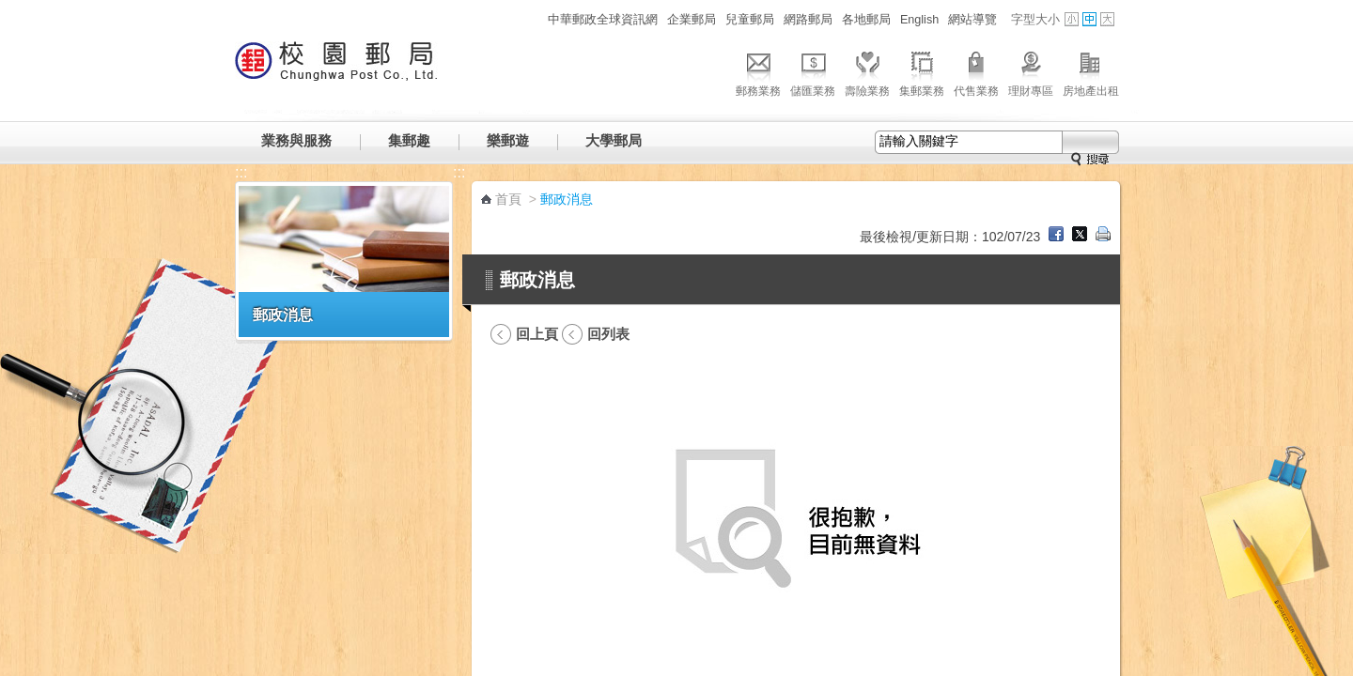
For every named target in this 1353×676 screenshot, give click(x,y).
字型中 (1089, 19)
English (919, 19)
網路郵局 (808, 19)
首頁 (508, 199)
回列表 (608, 334)
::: (532, 19)
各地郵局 (866, 19)
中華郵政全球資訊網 (603, 19)
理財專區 (1030, 71)
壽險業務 (867, 71)
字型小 (1072, 19)
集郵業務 (921, 71)
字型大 (1107, 19)
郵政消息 (283, 314)
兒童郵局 (749, 19)
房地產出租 (1091, 71)
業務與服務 (296, 140)
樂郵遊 (508, 140)
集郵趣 (409, 140)
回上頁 (537, 334)
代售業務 (976, 71)
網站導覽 (972, 19)
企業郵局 (691, 19)
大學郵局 (613, 140)
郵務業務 (758, 71)
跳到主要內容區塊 (9, 9)
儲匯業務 (812, 71)
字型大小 (1035, 19)
